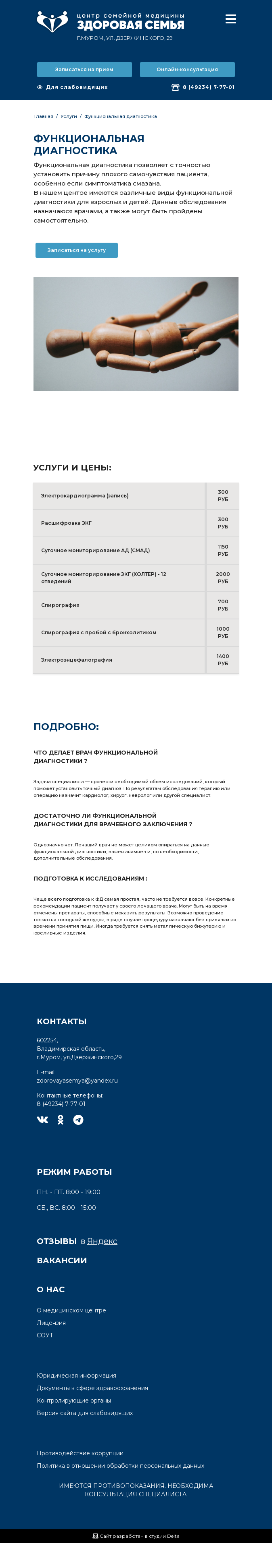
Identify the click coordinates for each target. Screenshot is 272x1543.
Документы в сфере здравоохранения (92, 1388)
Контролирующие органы (74, 1400)
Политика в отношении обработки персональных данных (120, 1465)
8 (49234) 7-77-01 (203, 87)
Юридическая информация (76, 1375)
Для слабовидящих (72, 87)
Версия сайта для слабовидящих (85, 1413)
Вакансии (62, 1260)
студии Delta (164, 1536)
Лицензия (51, 1322)
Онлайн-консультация (187, 69)
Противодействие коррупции (80, 1453)
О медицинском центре (71, 1310)
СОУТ (45, 1335)
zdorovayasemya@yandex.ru (77, 1080)
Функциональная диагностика (120, 116)
